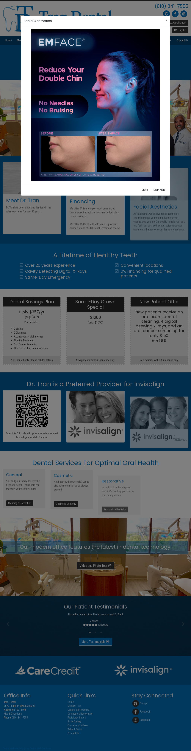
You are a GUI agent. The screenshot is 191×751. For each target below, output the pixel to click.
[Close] (166, 20)
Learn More (159, 189)
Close (145, 189)
